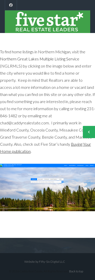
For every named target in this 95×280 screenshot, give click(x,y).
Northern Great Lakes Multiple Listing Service (39, 58)
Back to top (76, 271)
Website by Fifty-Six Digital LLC (44, 261)
